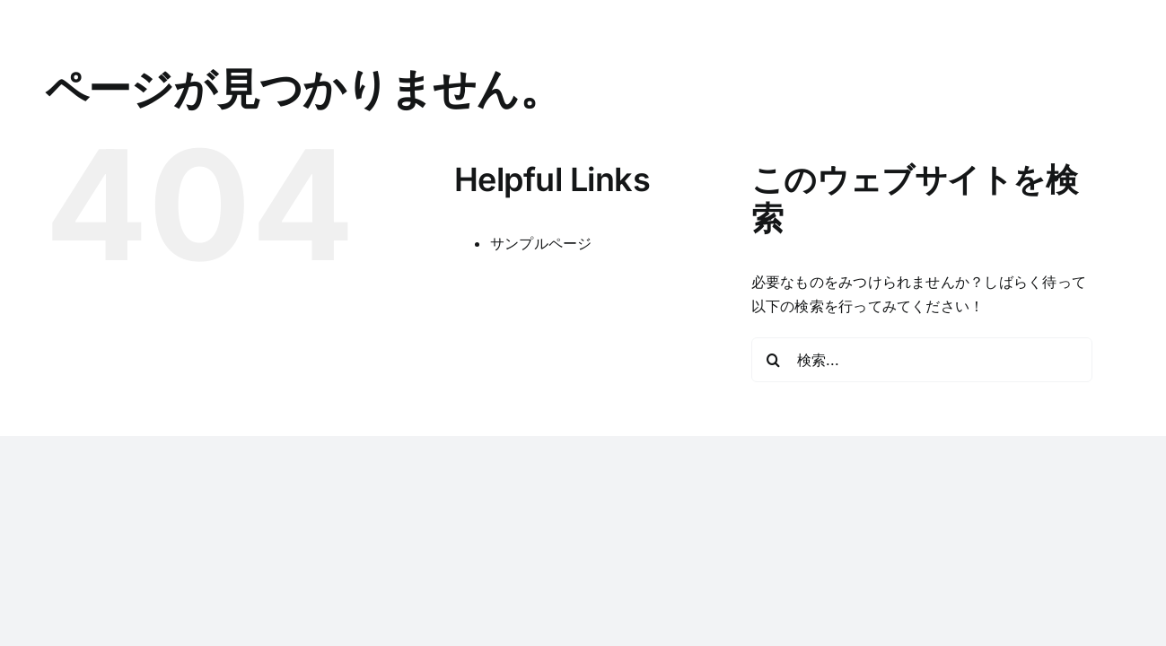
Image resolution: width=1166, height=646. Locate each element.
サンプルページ (541, 243)
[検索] (773, 359)
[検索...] (921, 359)
